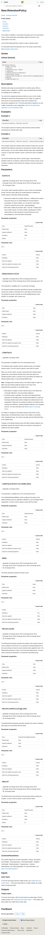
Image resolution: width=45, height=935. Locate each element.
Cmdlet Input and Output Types (22, 899)
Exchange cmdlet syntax (11, 49)
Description (5, 24)
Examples (6, 26)
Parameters (6, 28)
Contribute (29, 928)
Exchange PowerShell (11, 15)
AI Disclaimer (4, 928)
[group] (22, 72)
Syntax (5, 21)
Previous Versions (14, 928)
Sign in (42, 2)
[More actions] (42, 6)
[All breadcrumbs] (2, 6)
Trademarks (29, 930)
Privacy (35, 928)
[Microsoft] (22, 2)
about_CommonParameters (9, 868)
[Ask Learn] (39, 6)
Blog (22, 928)
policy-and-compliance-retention (14, 6)
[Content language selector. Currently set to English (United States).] (9, 920)
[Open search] (38, 2)
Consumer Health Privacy (7, 930)
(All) (3, 246)
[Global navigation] (1, 2)
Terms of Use (20, 930)
